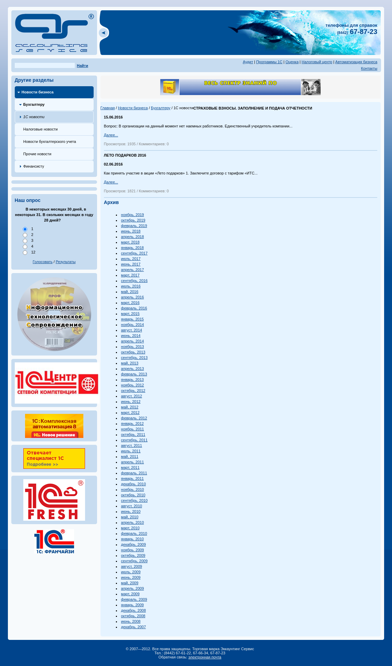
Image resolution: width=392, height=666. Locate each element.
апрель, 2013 (132, 368)
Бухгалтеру (34, 104)
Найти (82, 66)
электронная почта (204, 657)
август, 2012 (131, 396)
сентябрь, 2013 (134, 357)
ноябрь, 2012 (132, 385)
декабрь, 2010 (133, 484)
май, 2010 (129, 517)
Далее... (111, 135)
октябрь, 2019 (133, 220)
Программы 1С (269, 62)
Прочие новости (37, 154)
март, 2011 (130, 467)
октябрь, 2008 (133, 616)
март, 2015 (130, 314)
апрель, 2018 (132, 237)
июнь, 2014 (131, 336)
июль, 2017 (131, 259)
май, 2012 (129, 407)
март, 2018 (130, 242)
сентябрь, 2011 (134, 440)
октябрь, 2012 (133, 390)
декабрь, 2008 (133, 610)
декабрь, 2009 (133, 544)
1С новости (34, 117)
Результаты (65, 262)
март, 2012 (130, 412)
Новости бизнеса (38, 92)
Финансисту (33, 166)
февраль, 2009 (134, 599)
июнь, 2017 (131, 264)
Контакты (369, 68)
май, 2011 (129, 456)
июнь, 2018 (131, 231)
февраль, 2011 (134, 473)
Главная (107, 108)
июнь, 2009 (131, 577)
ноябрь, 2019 (132, 215)
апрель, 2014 (132, 341)
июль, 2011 (131, 451)
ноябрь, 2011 (132, 429)
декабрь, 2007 (133, 627)
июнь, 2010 (131, 511)
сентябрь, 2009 (134, 561)
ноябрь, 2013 (132, 347)
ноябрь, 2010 (132, 489)
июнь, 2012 (131, 401)
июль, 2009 (131, 572)
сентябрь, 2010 (134, 500)
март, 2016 (130, 303)
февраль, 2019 (134, 226)
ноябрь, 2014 (132, 325)
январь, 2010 (132, 539)
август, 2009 (131, 566)
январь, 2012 (132, 423)
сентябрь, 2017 (134, 253)
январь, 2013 (132, 379)
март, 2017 (130, 275)
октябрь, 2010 (133, 495)
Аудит (248, 62)
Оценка (291, 62)
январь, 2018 (132, 248)
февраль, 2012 (134, 418)
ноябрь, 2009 (132, 550)
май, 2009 (129, 583)
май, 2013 (129, 363)
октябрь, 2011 (133, 434)
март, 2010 (130, 528)
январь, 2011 (132, 478)
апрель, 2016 (132, 297)
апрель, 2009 (132, 588)
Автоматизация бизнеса (356, 62)
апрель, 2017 (132, 270)
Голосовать (42, 262)
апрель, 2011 (132, 462)
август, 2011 (131, 445)
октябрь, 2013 (133, 352)
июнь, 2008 (131, 621)
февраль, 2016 (134, 308)
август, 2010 (131, 506)
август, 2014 (131, 330)
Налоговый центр (317, 62)
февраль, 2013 (134, 374)
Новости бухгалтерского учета (49, 141)
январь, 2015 (132, 319)
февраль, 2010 (134, 533)
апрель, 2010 (132, 522)
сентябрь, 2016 (134, 281)
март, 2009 (130, 594)
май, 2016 (129, 292)
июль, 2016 (131, 286)
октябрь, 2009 (133, 555)
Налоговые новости (40, 129)
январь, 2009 (132, 605)
